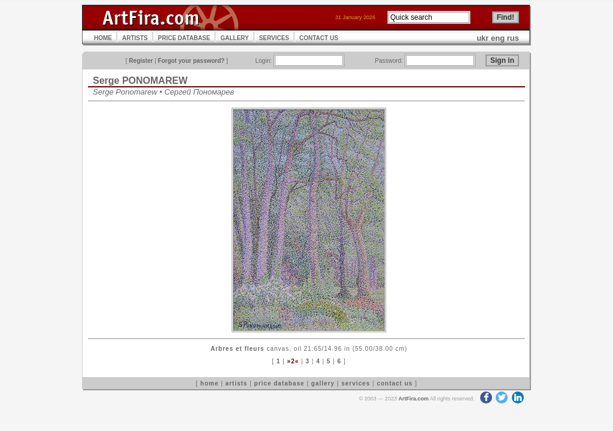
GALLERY (234, 38)
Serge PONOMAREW (140, 80)
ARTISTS (135, 38)
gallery (323, 383)
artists (236, 383)
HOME (103, 38)
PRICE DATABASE (184, 38)
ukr (482, 38)
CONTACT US (318, 38)
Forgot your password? (191, 60)
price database (279, 383)
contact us (394, 383)
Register (141, 60)
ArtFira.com (413, 399)
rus (513, 38)
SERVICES (274, 38)
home (210, 383)
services (355, 383)
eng (498, 38)
